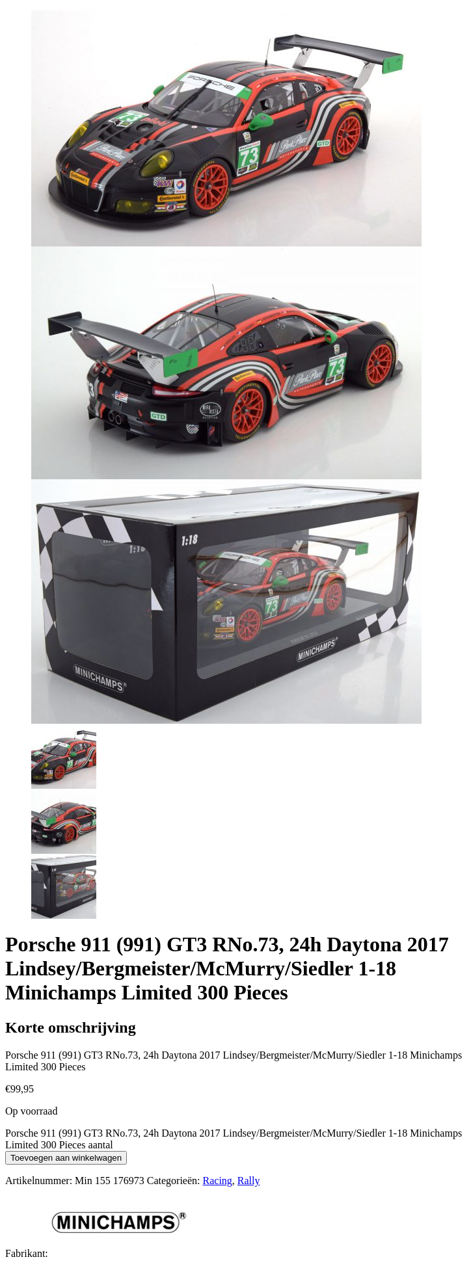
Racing (217, 1180)
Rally (248, 1180)
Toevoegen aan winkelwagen (66, 1158)
